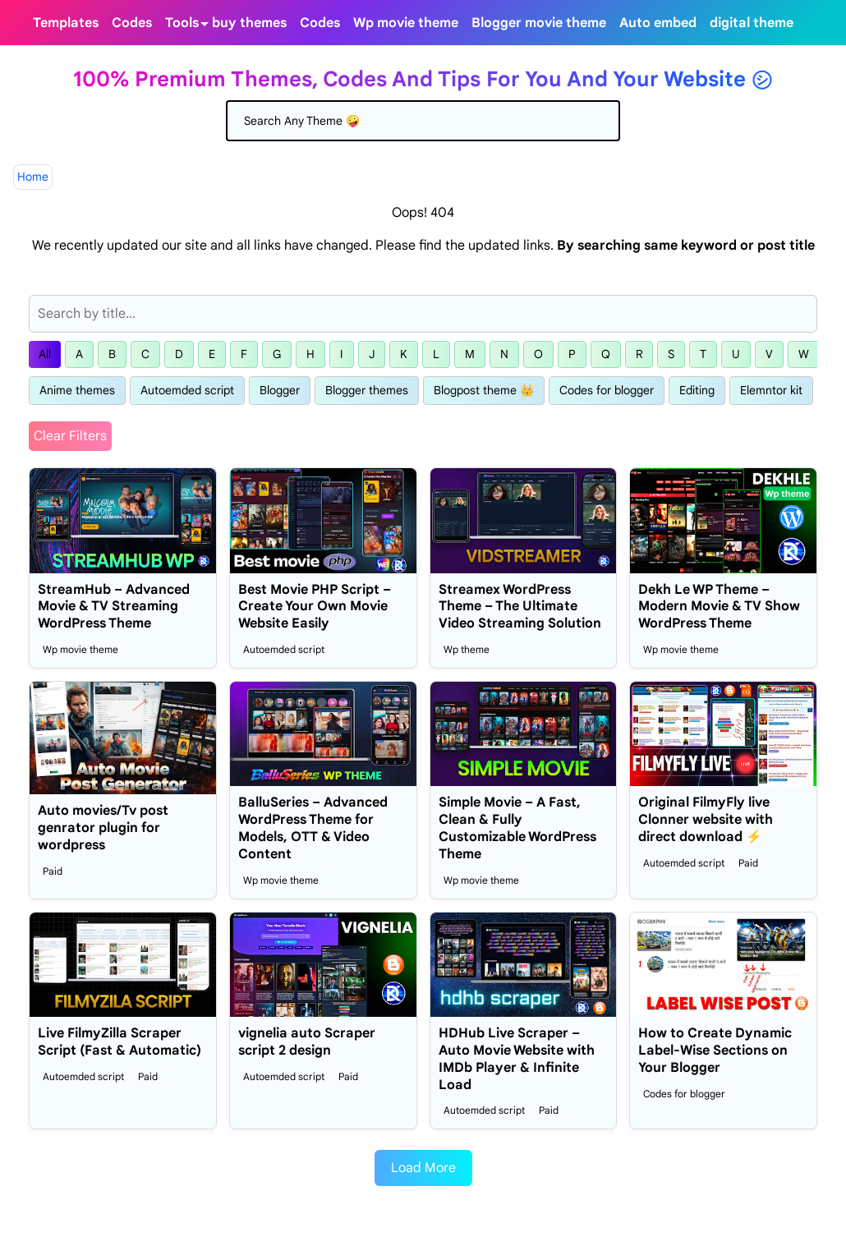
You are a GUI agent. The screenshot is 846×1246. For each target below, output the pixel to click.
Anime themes (77, 390)
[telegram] (806, 22)
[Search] (423, 120)
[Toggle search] (839, 23)
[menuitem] (65, 22)
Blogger (280, 390)
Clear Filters (70, 436)
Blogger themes (366, 390)
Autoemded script (187, 390)
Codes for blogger (606, 390)
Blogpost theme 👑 (484, 390)
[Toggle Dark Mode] (826, 23)
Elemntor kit (771, 390)
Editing (697, 390)
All (45, 354)
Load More (423, 1168)
